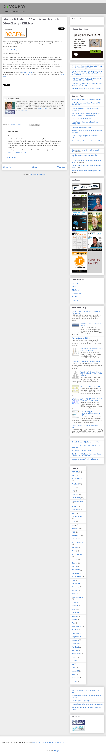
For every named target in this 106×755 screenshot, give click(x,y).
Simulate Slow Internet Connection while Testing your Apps (90, 413)
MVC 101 (75, 566)
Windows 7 (75, 528)
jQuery (74, 286)
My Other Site (76, 293)
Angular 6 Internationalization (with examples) (86, 88)
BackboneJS (76, 633)
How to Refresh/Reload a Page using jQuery (86, 99)
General (74, 563)
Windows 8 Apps (77, 597)
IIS (73, 664)
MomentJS (75, 671)
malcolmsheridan (22, 110)
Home (34, 167)
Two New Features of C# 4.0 (81, 338)
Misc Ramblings (77, 516)
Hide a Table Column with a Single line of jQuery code (92, 349)
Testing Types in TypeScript (81, 700)
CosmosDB (75, 613)
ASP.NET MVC (77, 479)
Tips (73, 623)
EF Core (74, 661)
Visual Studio (76, 510)
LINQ (73, 487)
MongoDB (75, 616)
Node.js (74, 609)
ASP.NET (75, 283)
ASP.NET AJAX (77, 554)
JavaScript (75, 484)
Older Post (61, 167)
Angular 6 (75, 630)
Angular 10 (75, 647)
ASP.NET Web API (78, 542)
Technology (75, 587)
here (29, 74)
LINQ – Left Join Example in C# (82, 118)
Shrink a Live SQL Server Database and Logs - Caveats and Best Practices (87, 455)
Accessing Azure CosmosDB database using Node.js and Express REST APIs (86, 79)
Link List (74, 559)
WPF (73, 532)
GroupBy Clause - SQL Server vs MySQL (85, 442)
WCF (73, 580)
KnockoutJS (76, 570)
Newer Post (7, 167)
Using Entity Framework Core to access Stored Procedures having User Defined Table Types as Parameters (87, 73)
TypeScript (75, 643)
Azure (74, 551)
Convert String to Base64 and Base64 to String (87, 141)
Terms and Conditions (49, 742)
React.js (74, 619)
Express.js (75, 640)
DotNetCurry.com (43, 108)
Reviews (74, 590)
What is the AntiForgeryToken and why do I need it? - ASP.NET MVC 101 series (86, 114)
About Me (75, 297)
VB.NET (74, 506)
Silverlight (75, 494)
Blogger (56, 751)
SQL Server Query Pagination (81, 450)
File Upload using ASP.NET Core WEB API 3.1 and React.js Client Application (87, 67)
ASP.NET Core (76, 577)
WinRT (74, 594)
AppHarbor (75, 650)
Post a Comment (11, 157)
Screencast (75, 678)
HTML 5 (74, 539)
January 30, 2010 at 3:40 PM (17, 153)
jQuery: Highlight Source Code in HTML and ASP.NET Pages (91, 399)
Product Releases (77, 501)
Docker (74, 657)
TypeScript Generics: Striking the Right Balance (87, 704)
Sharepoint (75, 547)
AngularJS (75, 573)
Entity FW (75, 606)
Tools (73, 522)
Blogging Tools (76, 637)
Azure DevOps (76, 654)
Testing (74, 681)
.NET (73, 513)
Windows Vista (76, 626)
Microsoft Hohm (26, 72)
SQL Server (76, 290)
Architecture (76, 583)
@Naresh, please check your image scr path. (86, 171)
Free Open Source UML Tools (81, 127)
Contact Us (75, 300)
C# (73, 491)
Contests (75, 602)
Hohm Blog (13, 50)
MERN (74, 667)
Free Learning (76, 497)
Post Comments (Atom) (38, 174)
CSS (73, 525)
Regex (74, 674)
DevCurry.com (36, 742)
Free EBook (76, 535)
